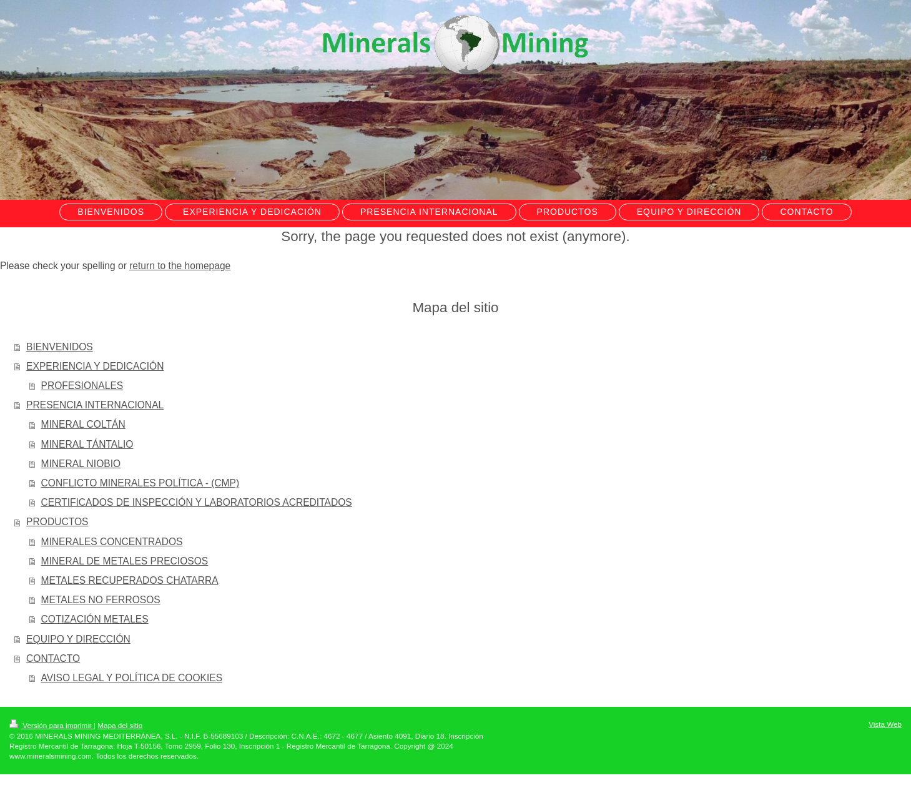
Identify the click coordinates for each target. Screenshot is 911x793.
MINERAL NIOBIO (81, 463)
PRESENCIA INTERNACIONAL (95, 405)
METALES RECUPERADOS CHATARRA (130, 580)
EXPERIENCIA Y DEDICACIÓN (95, 366)
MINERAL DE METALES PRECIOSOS (125, 561)
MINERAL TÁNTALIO (87, 444)
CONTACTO (53, 658)
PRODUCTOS (57, 521)
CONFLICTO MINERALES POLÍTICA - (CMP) (140, 483)
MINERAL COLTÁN (83, 424)
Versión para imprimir (51, 725)
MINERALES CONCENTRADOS (112, 541)
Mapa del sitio (119, 725)
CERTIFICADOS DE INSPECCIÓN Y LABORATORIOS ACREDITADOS (196, 502)
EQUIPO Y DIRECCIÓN (78, 639)
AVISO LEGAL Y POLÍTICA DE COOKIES (132, 677)
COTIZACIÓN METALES (95, 619)
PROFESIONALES (82, 385)
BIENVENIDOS (59, 347)
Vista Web (885, 724)
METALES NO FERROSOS (100, 599)
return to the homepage (179, 265)
